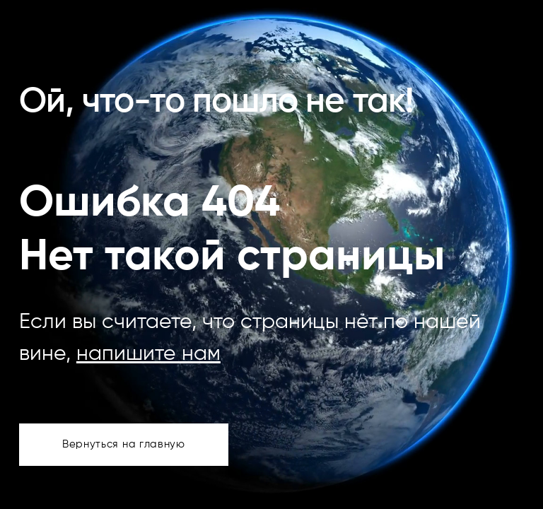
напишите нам (148, 354)
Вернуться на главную (123, 444)
